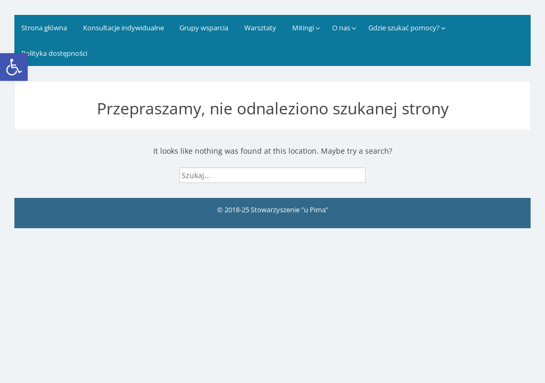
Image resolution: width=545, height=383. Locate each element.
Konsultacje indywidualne (123, 27)
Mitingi (303, 27)
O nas (341, 27)
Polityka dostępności (54, 53)
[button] (14, 67)
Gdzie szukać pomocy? (404, 27)
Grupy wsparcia (203, 27)
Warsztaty (260, 27)
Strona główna (44, 27)
